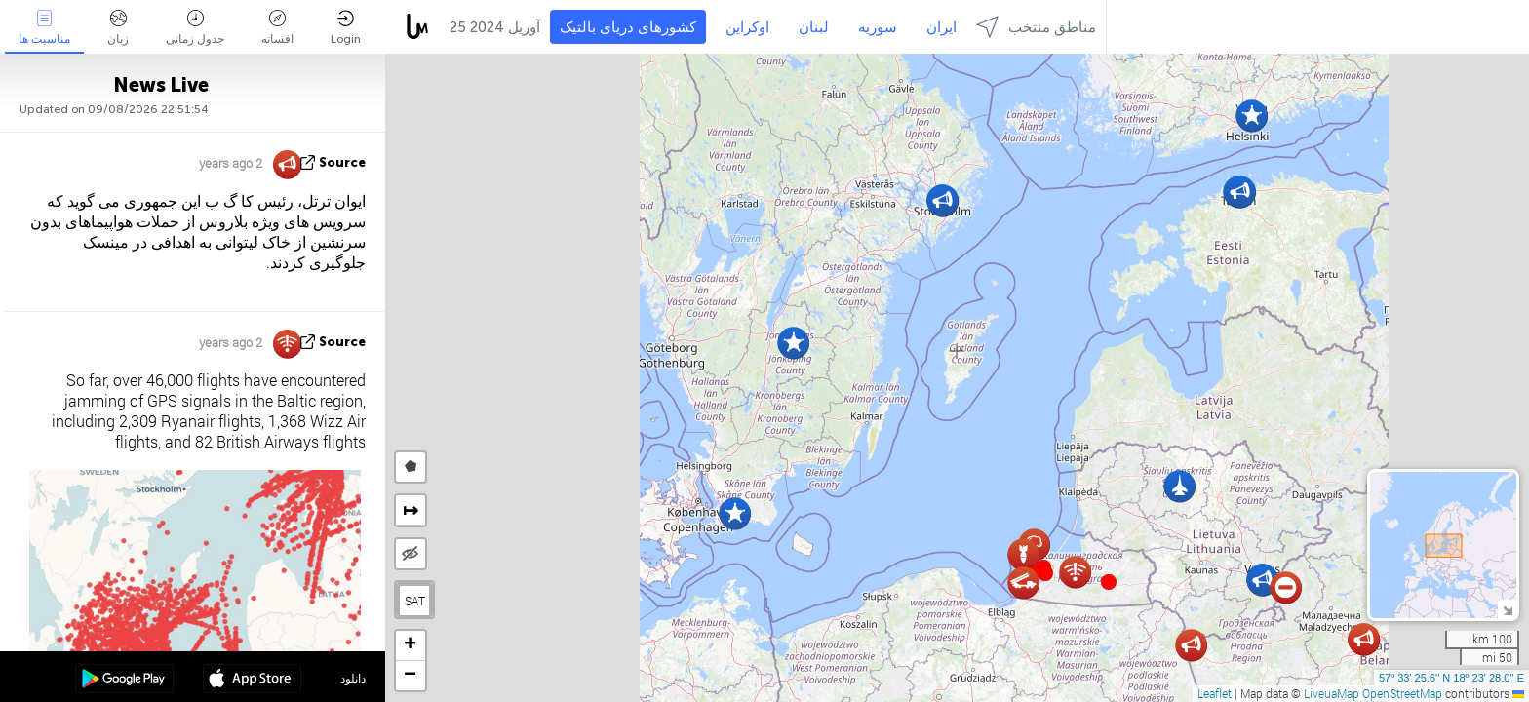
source (342, 162)
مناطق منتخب (1036, 27)
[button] (1045, 573)
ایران (941, 27)
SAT (415, 600)
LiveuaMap (1331, 693)
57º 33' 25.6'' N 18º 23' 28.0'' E (1451, 677)
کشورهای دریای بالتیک (628, 27)
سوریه (877, 27)
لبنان (814, 27)
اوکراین (747, 27)
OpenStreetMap (1402, 693)
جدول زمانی (195, 28)
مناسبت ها (44, 28)
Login (346, 28)
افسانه (277, 28)
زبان (118, 28)
